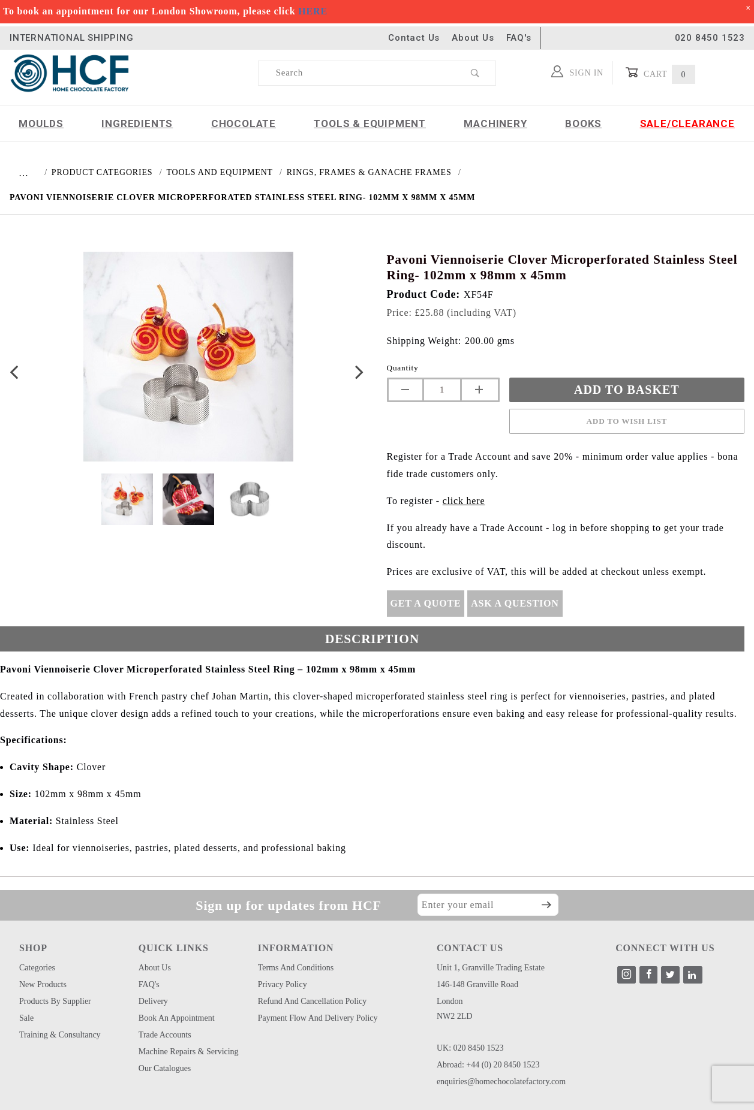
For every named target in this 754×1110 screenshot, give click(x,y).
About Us (473, 37)
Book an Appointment (177, 1018)
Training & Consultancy (60, 1034)
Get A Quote (425, 603)
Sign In (577, 71)
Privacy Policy (282, 984)
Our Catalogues (165, 1068)
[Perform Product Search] (475, 73)
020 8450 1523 (710, 37)
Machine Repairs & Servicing (189, 1051)
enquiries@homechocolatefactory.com (501, 1081)
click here (464, 501)
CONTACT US (470, 948)
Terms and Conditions (296, 967)
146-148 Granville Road (477, 984)
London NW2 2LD (455, 1009)
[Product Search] (357, 73)
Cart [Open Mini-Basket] (660, 73)
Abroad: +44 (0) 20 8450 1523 (488, 1064)
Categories (37, 967)
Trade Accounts (165, 1034)
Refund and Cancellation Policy (312, 1001)
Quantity (403, 367)
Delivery (153, 1001)
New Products (43, 984)
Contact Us (414, 37)
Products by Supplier (55, 1001)
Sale (26, 1018)
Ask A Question (514, 603)
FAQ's (518, 37)
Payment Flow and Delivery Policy (318, 1018)
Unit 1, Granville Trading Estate (491, 967)
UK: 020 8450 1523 (470, 1047)
